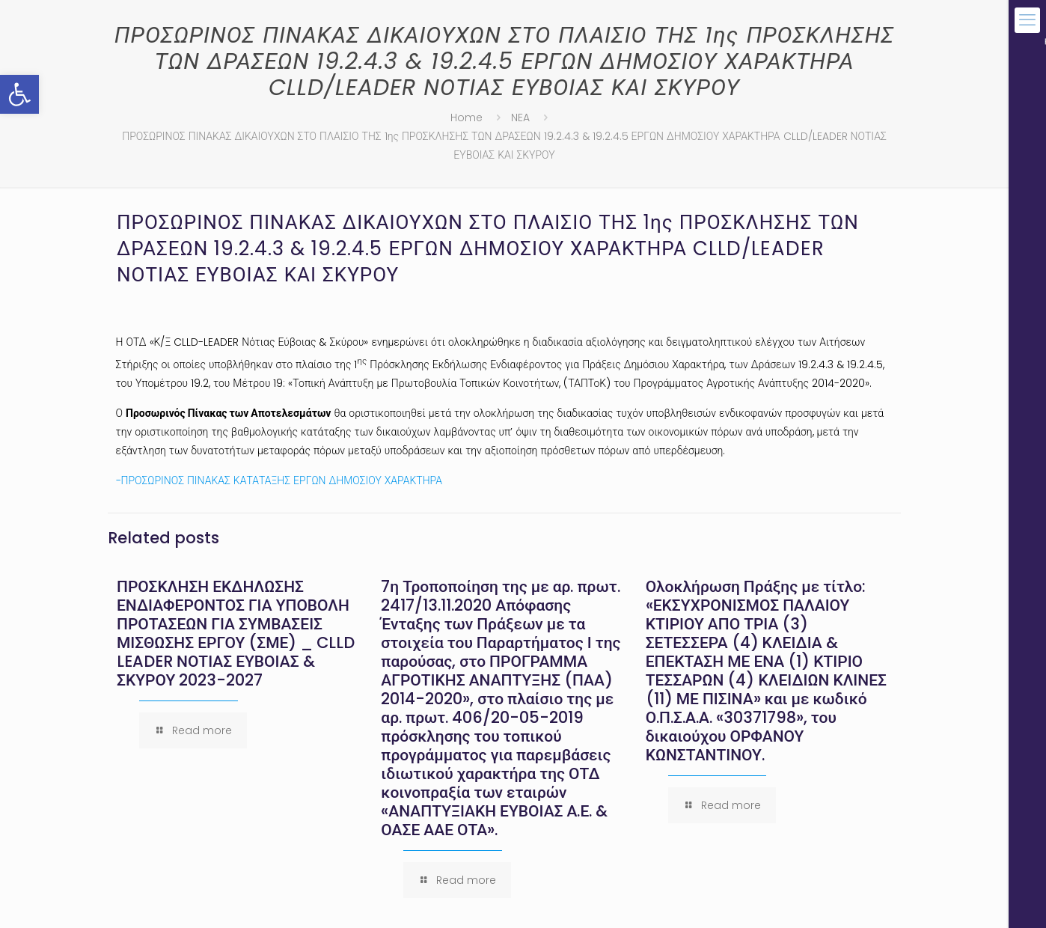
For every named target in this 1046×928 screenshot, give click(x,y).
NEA (520, 117)
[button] (19, 94)
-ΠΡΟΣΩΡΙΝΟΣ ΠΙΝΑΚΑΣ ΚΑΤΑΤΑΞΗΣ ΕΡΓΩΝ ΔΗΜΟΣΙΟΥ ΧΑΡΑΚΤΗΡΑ (279, 480)
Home (466, 117)
